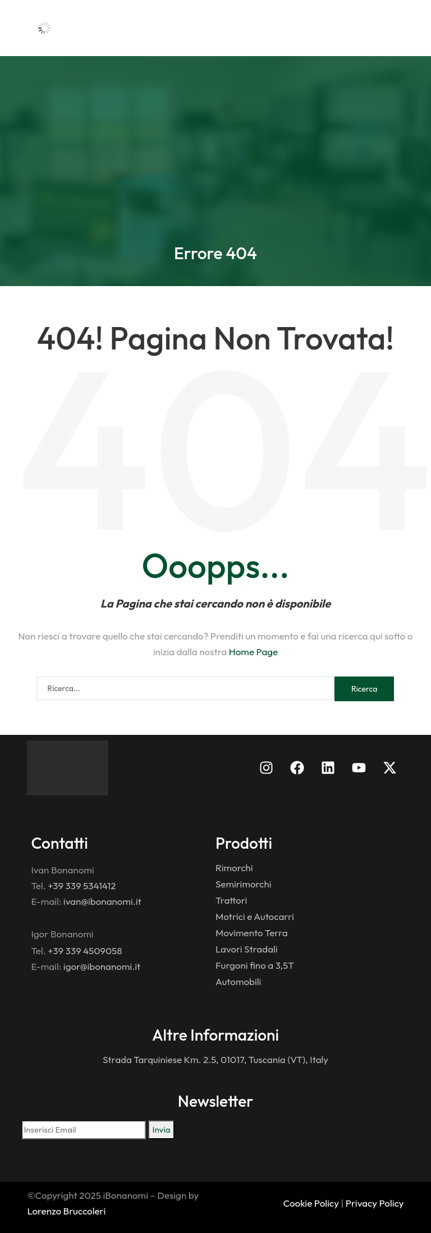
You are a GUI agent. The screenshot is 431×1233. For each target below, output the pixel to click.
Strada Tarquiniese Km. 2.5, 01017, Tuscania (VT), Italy (215, 1059)
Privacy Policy (375, 1203)
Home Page (253, 651)
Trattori (231, 900)
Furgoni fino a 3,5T (255, 965)
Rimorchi (234, 867)
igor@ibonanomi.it (101, 966)
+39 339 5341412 (82, 885)
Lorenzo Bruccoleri (66, 1211)
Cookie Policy (311, 1203)
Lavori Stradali (247, 949)
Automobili (238, 981)
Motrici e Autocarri (255, 916)
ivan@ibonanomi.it (102, 901)
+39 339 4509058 (85, 950)
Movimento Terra (252, 932)
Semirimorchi (244, 884)
